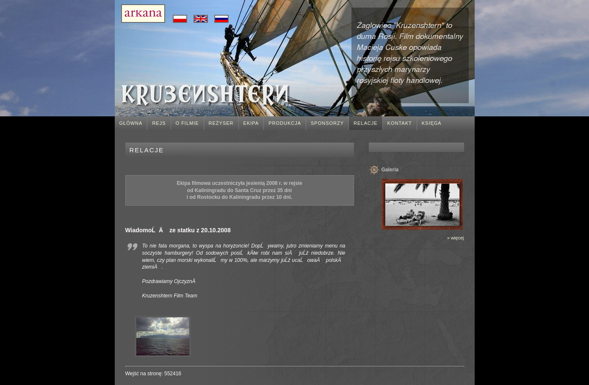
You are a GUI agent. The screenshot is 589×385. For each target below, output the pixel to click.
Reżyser (221, 123)
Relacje (366, 123)
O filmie (187, 123)
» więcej (455, 237)
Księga (432, 123)
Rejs (159, 123)
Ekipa (251, 123)
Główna (131, 123)
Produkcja (284, 123)
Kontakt (399, 123)
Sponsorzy (327, 123)
